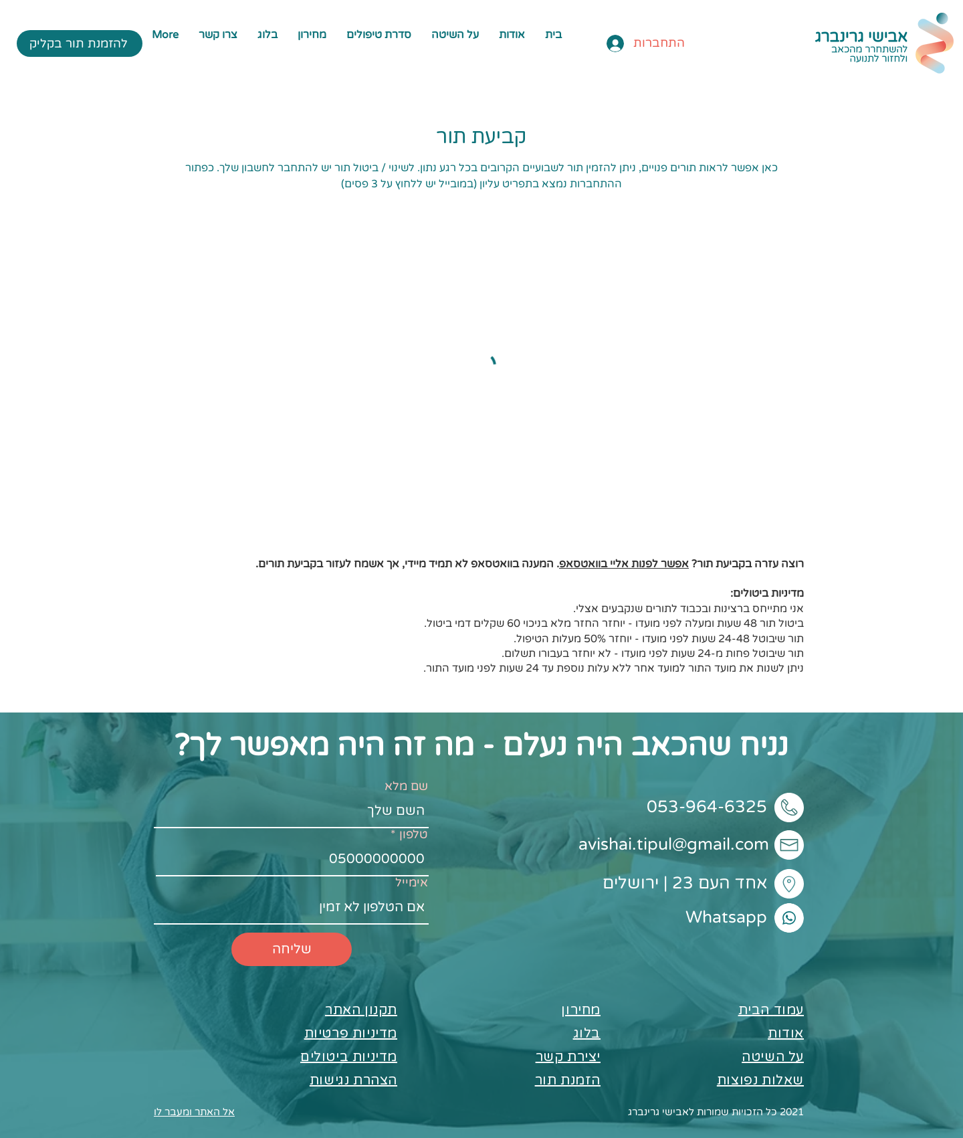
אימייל (411, 882)
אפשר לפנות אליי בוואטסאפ (624, 564)
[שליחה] (291, 949)
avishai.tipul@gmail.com (673, 844)
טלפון (413, 834)
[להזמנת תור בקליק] (79, 43)
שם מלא (406, 786)
